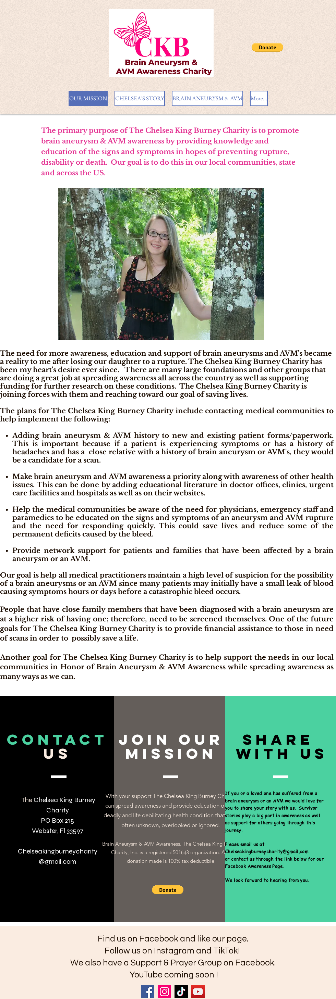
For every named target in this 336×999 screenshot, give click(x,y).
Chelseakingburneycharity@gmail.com (266, 851)
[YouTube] (198, 991)
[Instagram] (164, 991)
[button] (267, 47)
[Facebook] (147, 991)
